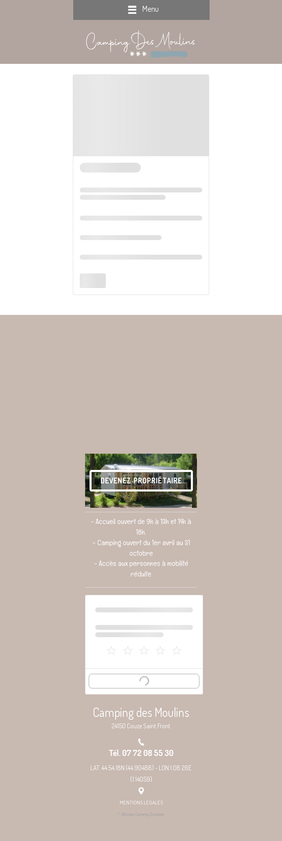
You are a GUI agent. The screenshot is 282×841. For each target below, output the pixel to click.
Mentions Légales (141, 802)
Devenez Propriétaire (141, 480)
